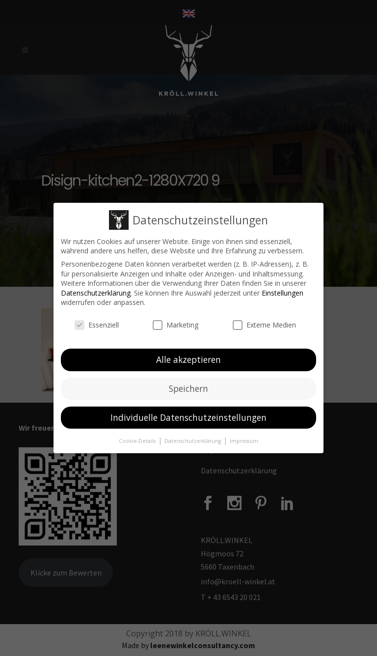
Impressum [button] (244, 440)
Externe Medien (264, 324)
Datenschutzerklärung (96, 292)
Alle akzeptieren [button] (188, 359)
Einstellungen (282, 292)
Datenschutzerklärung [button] (193, 440)
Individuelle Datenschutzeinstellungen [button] (188, 417)
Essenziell (97, 324)
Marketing (175, 324)
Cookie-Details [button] (138, 440)
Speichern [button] (188, 388)
